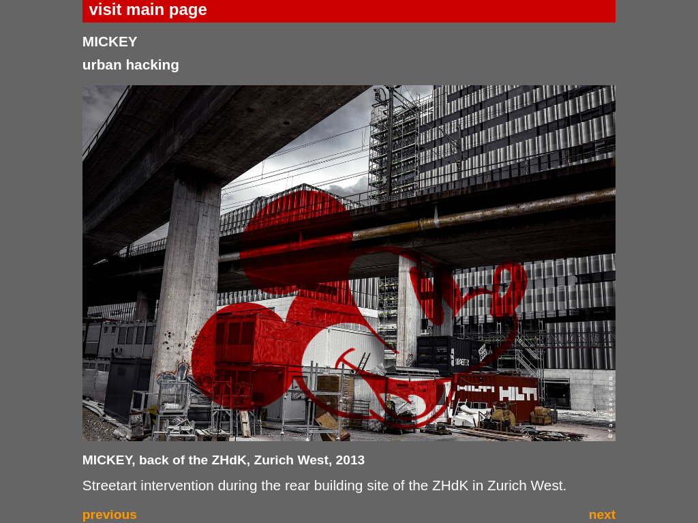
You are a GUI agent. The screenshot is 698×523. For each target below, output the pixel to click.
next (602, 514)
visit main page (148, 9)
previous (109, 514)
